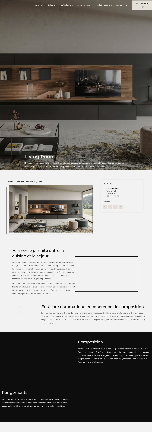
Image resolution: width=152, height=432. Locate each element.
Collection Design (23, 181)
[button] (105, 207)
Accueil (11, 181)
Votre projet (39, 5)
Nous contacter (122, 5)
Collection (52, 5)
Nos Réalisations (66, 5)
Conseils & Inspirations (103, 5)
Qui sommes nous (83, 5)
